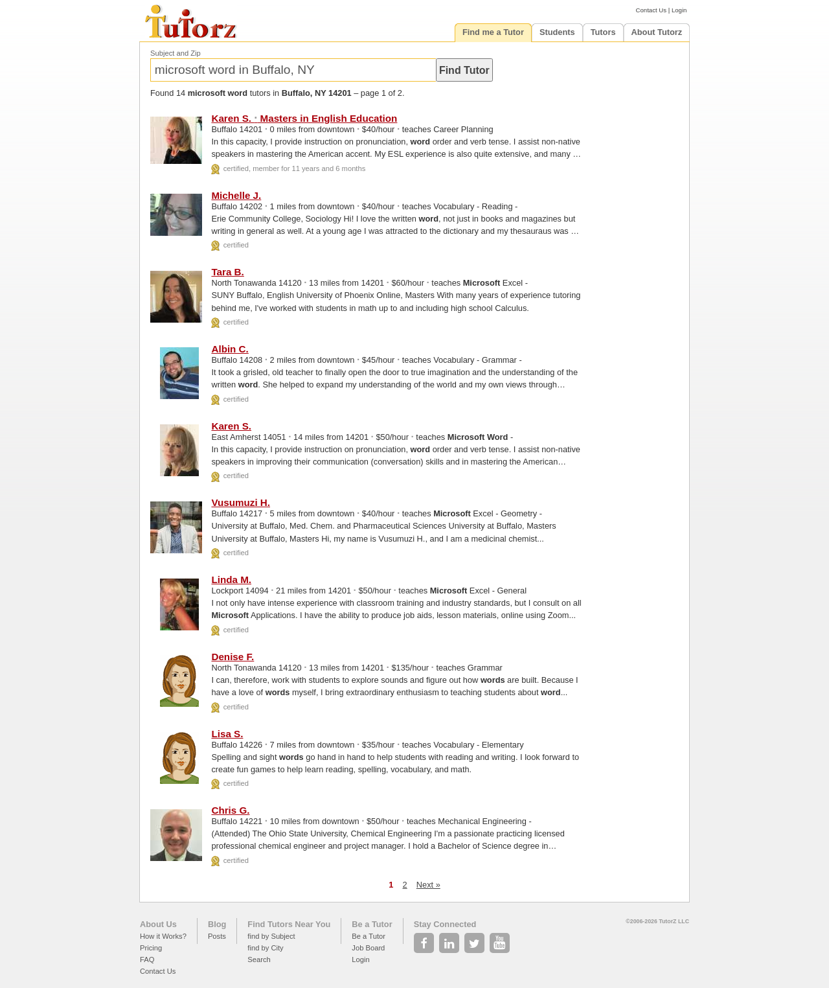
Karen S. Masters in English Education (304, 118)
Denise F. (232, 656)
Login (679, 10)
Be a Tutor (372, 924)
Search (258, 959)
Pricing (151, 948)
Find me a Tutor (493, 32)
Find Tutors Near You (288, 924)
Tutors (603, 32)
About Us (158, 924)
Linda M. (231, 579)
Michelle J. (236, 195)
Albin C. (229, 348)
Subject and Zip (175, 53)
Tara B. (227, 271)
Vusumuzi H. (240, 502)
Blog (217, 924)
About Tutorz (657, 32)
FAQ (147, 959)
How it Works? (163, 936)
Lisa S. (227, 733)
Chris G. (230, 810)
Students (557, 32)
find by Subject (271, 936)
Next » (428, 885)
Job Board (368, 948)
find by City (265, 948)
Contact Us (651, 10)
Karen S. (231, 425)
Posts (217, 936)
